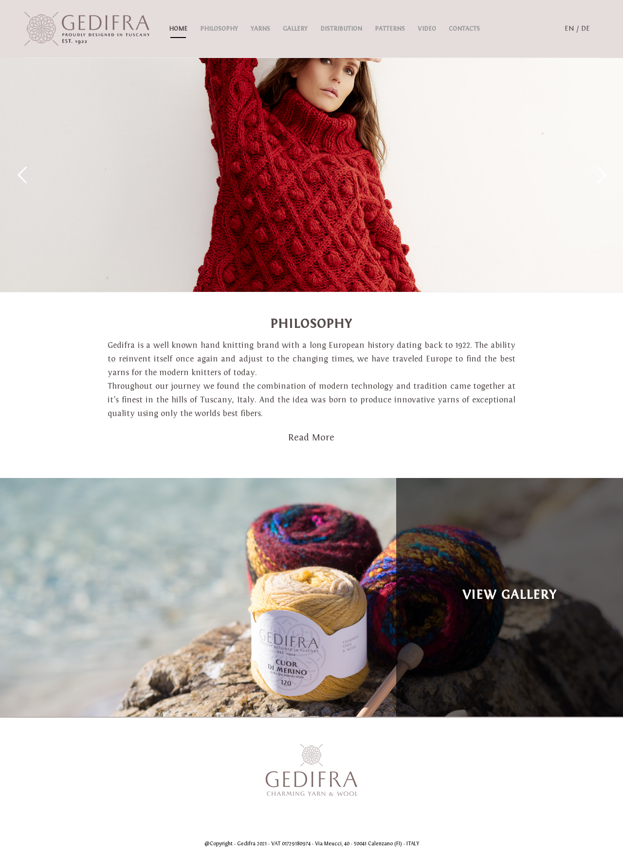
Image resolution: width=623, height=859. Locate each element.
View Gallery (509, 595)
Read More (311, 437)
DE (585, 28)
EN (569, 28)
